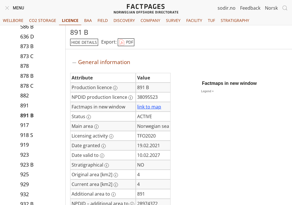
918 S (26, 135)
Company (150, 20)
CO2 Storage (42, 20)
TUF (211, 20)
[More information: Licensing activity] (111, 136)
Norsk (271, 8)
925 (24, 174)
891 (24, 105)
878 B (27, 76)
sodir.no (227, 8)
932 (24, 194)
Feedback (250, 8)
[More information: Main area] (96, 126)
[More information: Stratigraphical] (106, 165)
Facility (194, 20)
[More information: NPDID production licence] (130, 97)
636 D (27, 37)
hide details (84, 42)
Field (103, 20)
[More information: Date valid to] (102, 155)
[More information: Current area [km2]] (115, 185)
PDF (126, 42)
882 (24, 96)
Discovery (124, 20)
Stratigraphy (235, 20)
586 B (27, 27)
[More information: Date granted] (103, 146)
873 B (27, 46)
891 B (27, 115)
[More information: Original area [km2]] (115, 175)
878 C (26, 86)
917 (24, 125)
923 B (27, 165)
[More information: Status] (88, 117)
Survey (173, 20)
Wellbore (13, 20)
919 (24, 145)
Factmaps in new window (229, 83)
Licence (70, 20)
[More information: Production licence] (115, 88)
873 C (26, 56)
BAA (88, 20)
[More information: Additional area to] (113, 194)
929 (24, 184)
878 (24, 66)
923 (24, 155)
